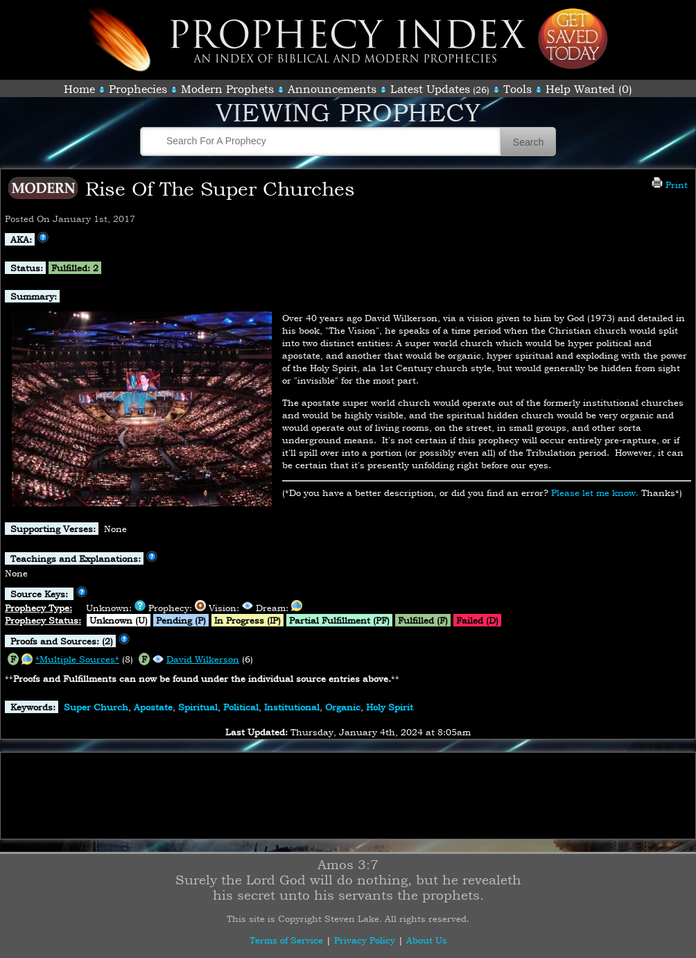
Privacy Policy (364, 940)
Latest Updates (430, 89)
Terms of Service (286, 940)
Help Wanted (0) (589, 89)
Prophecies (138, 89)
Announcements (332, 89)
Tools (517, 89)
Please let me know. (594, 492)
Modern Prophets (227, 89)
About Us (426, 940)
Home (79, 89)
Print (670, 184)
